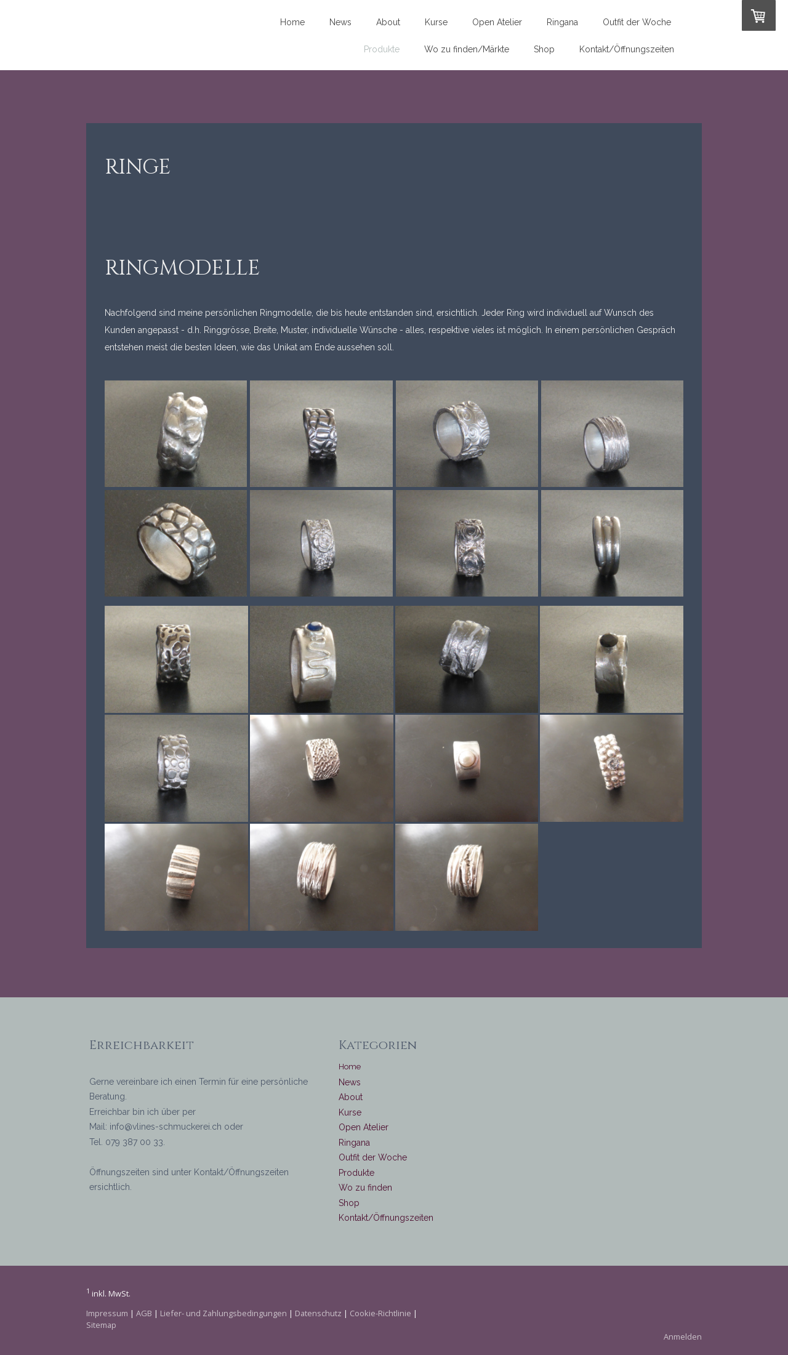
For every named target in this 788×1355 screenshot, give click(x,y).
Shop (544, 49)
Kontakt (353, 1218)
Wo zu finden (365, 1187)
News (340, 22)
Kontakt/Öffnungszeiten (626, 49)
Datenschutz (318, 1313)
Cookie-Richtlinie (380, 1313)
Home (292, 22)
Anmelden (683, 1336)
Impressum (107, 1313)
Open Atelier (497, 22)
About (388, 22)
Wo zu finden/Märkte (466, 49)
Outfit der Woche (637, 22)
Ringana (562, 22)
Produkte (382, 49)
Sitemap (101, 1324)
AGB (144, 1313)
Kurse (436, 22)
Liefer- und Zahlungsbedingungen (223, 1313)
